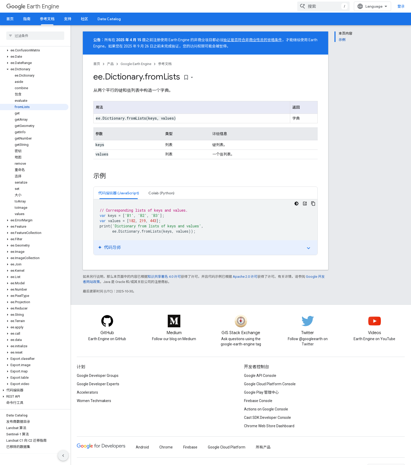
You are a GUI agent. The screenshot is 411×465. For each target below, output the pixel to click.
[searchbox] (35, 35)
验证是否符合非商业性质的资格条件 (252, 40)
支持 (67, 19)
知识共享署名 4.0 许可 (164, 277)
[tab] (119, 193)
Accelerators (87, 392)
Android (142, 447)
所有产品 (263, 447)
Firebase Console (258, 401)
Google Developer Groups (97, 375)
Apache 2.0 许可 (245, 277)
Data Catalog (109, 19)
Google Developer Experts (98, 384)
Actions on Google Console (266, 409)
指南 (26, 19)
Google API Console (260, 375)
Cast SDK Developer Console (267, 417)
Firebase (190, 447)
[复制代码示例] (313, 203)
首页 (10, 19)
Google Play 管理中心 (261, 392)
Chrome (166, 447)
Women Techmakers (94, 401)
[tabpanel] (205, 227)
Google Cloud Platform (226, 447)
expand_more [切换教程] (308, 248)
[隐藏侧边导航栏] (63, 455)
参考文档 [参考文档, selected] (47, 19)
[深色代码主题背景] (296, 203)
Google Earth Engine (136, 64)
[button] (34, 50)
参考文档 (165, 64)
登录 (401, 6)
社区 (84, 19)
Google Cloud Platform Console (270, 384)
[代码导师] (305, 203)
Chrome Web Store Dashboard (269, 426)
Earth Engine (32, 6)
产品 (110, 64)
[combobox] (323, 6)
